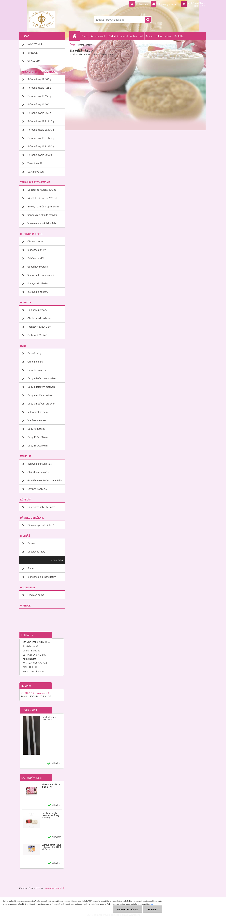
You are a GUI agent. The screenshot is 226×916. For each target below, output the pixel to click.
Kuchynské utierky (38, 283)
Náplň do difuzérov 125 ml (42, 198)
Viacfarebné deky (37, 420)
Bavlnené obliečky (37, 489)
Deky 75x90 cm (36, 429)
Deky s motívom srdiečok (41, 403)
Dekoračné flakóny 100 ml (42, 190)
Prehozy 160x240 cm (39, 327)
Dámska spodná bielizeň (41, 525)
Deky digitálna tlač (38, 370)
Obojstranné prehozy (39, 318)
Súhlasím (153, 909)
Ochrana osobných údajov (158, 36)
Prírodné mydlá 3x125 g (41, 138)
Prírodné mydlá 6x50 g (40, 155)
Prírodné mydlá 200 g (39, 104)
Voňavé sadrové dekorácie (42, 223)
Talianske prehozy (37, 310)
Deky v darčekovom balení (42, 378)
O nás (84, 36)
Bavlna (31, 543)
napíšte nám (29, 659)
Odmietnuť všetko (127, 909)
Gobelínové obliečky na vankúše (45, 480)
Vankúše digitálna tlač (40, 464)
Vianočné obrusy (37, 250)
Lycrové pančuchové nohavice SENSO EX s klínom (51, 847)
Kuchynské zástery (38, 292)
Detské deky (34, 353)
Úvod (72, 45)
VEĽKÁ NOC (34, 61)
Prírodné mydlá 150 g (39, 96)
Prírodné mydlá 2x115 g (41, 121)
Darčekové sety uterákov (41, 507)
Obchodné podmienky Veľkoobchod (125, 36)
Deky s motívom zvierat (41, 395)
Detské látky (56, 560)
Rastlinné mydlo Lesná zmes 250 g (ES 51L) (50, 815)
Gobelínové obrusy (38, 267)
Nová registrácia (166, 4)
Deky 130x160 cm (38, 437)
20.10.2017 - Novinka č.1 (35, 693)
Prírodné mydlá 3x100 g (41, 130)
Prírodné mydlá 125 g (39, 88)
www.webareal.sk (55, 888)
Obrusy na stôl (36, 241)
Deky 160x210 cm (38, 445)
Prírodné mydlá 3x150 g (41, 146)
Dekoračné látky (36, 551)
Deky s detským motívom (42, 387)
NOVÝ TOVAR (35, 44)
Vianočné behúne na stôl (41, 275)
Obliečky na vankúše (39, 472)
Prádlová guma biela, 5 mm (49, 718)
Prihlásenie (142, 4)
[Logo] (41, 19)
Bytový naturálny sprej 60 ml (43, 206)
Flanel (31, 568)
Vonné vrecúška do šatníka (42, 215)
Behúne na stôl (36, 258)
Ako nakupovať (97, 36)
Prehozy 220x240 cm (39, 335)
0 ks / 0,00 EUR (196, 3)
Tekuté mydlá (35, 163)
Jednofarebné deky (38, 412)
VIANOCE (33, 53)
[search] (148, 20)
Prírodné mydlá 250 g (39, 113)
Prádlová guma (36, 595)
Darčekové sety (36, 172)
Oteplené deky (36, 362)
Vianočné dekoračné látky (42, 577)
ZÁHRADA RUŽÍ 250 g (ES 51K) (51, 785)
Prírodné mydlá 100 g (39, 79)
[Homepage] (76, 36)
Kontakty (178, 36)
